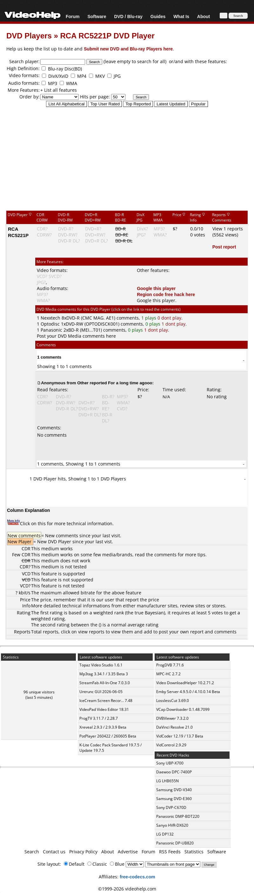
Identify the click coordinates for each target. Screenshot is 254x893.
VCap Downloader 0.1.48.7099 (183, 709)
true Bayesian (149, 613)
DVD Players (29, 35)
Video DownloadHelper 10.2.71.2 (185, 682)
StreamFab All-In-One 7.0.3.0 (104, 682)
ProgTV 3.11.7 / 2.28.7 (98, 718)
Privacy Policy (83, 852)
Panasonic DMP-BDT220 (177, 816)
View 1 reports (227, 229)
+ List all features (58, 90)
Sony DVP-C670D (171, 807)
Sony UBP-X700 (170, 763)
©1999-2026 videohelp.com (127, 889)
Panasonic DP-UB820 (175, 843)
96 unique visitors (39, 692)
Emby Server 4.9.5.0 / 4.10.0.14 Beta (188, 691)
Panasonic (51, 330)
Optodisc (50, 324)
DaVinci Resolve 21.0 (174, 727)
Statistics (194, 852)
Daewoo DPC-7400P (174, 772)
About (203, 16)
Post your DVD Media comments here (76, 336)
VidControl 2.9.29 (171, 745)
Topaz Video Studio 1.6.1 (101, 665)
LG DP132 (165, 834)
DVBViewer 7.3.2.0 (172, 718)
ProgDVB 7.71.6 (170, 665)
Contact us (54, 852)
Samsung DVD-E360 (174, 798)
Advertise (128, 852)
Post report (224, 247)
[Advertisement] (127, 158)
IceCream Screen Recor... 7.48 (105, 700)
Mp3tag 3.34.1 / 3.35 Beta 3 (103, 674)
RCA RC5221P (18, 232)
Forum (73, 16)
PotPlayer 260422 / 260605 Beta (107, 736)
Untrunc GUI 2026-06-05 (101, 691)
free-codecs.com (137, 877)
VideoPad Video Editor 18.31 (104, 709)
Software (96, 16)
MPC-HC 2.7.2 (168, 674)
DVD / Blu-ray (128, 16)
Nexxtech (50, 318)
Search (31, 852)
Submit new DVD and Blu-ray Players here (128, 49)
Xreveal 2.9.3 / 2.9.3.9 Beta (102, 727)
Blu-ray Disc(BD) (65, 69)
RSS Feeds (170, 852)
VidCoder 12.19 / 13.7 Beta (179, 736)
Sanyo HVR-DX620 (172, 825)
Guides (157, 16)
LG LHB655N (167, 781)
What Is (181, 16)
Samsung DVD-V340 (174, 789)
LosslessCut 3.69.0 (172, 700)
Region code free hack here (166, 294)
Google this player (156, 288)
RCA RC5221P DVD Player (107, 35)
